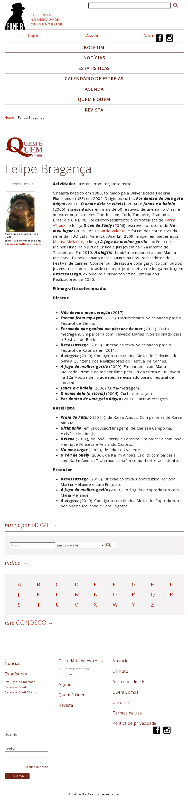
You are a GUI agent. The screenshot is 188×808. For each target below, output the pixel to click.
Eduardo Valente (110, 230)
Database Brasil (15, 687)
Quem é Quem (73, 695)
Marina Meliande (68, 241)
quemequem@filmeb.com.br (23, 244)
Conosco (25, 622)
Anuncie (152, 36)
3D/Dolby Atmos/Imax (74, 669)
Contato (120, 671)
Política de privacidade (134, 723)
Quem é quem (94, 99)
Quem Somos (125, 692)
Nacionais (65, 674)
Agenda (94, 89)
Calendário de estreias (81, 661)
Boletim (94, 47)
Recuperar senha (36, 767)
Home (9, 117)
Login (34, 36)
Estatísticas (94, 68)
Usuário (11, 734)
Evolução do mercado (20, 682)
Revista (94, 110)
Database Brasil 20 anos (21, 692)
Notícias (94, 57)
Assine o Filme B (128, 681)
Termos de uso (127, 713)
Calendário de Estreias (94, 78)
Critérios (121, 702)
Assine (93, 36)
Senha (10, 748)
